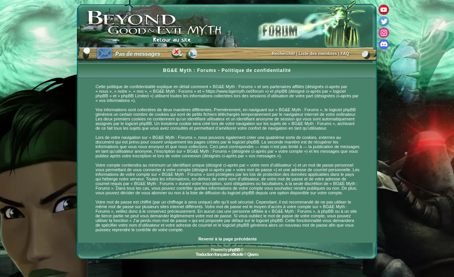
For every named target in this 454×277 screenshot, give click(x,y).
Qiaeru (252, 254)
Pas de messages (137, 54)
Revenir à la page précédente (227, 239)
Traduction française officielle (219, 254)
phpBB (234, 249)
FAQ (345, 53)
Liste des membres (318, 53)
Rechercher (283, 53)
